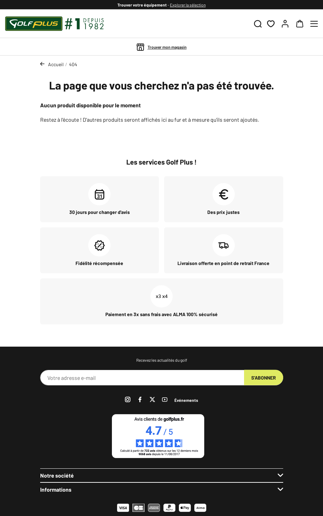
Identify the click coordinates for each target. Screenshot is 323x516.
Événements (186, 400)
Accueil (56, 64)
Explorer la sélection (188, 4)
